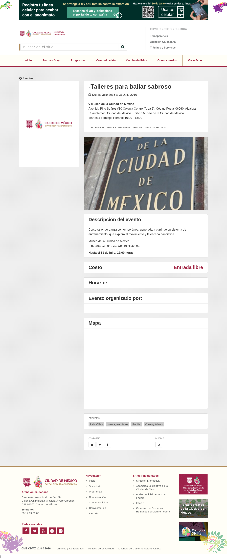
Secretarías (167, 29)
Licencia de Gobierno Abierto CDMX (139, 548)
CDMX (154, 29)
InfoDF (140, 503)
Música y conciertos (118, 424)
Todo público (96, 424)
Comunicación (106, 60)
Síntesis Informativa (148, 480)
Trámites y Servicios (163, 47)
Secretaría (50, 60)
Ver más (194, 60)
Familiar (137, 424)
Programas (78, 60)
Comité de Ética (136, 60)
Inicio (28, 60)
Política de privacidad (101, 548)
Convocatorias (167, 60)
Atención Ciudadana (163, 41)
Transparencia (159, 36)
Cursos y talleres (153, 424)
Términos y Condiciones (69, 548)
